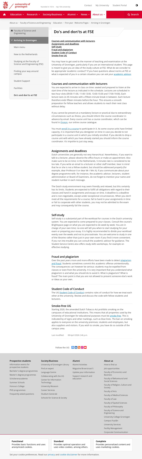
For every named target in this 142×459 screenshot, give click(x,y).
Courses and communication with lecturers (73, 41)
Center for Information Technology (51, 381)
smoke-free (115, 315)
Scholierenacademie (19, 378)
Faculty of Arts (110, 391)
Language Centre (48, 372)
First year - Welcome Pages (77, 23)
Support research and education (82, 377)
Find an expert (47, 368)
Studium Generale (49, 394)
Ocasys (64, 122)
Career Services (48, 390)
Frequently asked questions (22, 394)
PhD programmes (17, 390)
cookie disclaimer (68, 454)
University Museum (49, 386)
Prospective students (20, 361)
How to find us (110, 364)
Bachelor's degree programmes (24, 371)
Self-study (57, 46)
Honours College (17, 386)
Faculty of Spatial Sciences (115, 403)
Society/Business (49, 361)
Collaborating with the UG (52, 376)
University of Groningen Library (55, 364)
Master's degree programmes (23, 375)
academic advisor (122, 74)
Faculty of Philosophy (113, 406)
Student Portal (120, 5)
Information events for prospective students (20, 365)
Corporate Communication (116, 432)
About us (14, 23)
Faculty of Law (110, 399)
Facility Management (113, 428)
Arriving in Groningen (100, 23)
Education (57, 23)
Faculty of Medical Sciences (116, 395)
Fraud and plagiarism (62, 49)
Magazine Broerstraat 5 (83, 368)
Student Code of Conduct (64, 52)
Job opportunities (112, 368)
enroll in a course (70, 128)
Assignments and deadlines (65, 43)
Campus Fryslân (111, 420)
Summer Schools (17, 382)
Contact (88, 5)
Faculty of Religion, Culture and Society (117, 386)
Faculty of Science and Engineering (35, 23)
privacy (51, 454)
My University (102, 5)
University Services (112, 424)
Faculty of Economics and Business (115, 373)
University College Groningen (117, 417)
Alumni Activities (80, 364)
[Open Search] (133, 14)
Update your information (84, 372)
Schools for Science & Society (54, 397)
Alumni (76, 361)
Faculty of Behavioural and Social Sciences (115, 379)
